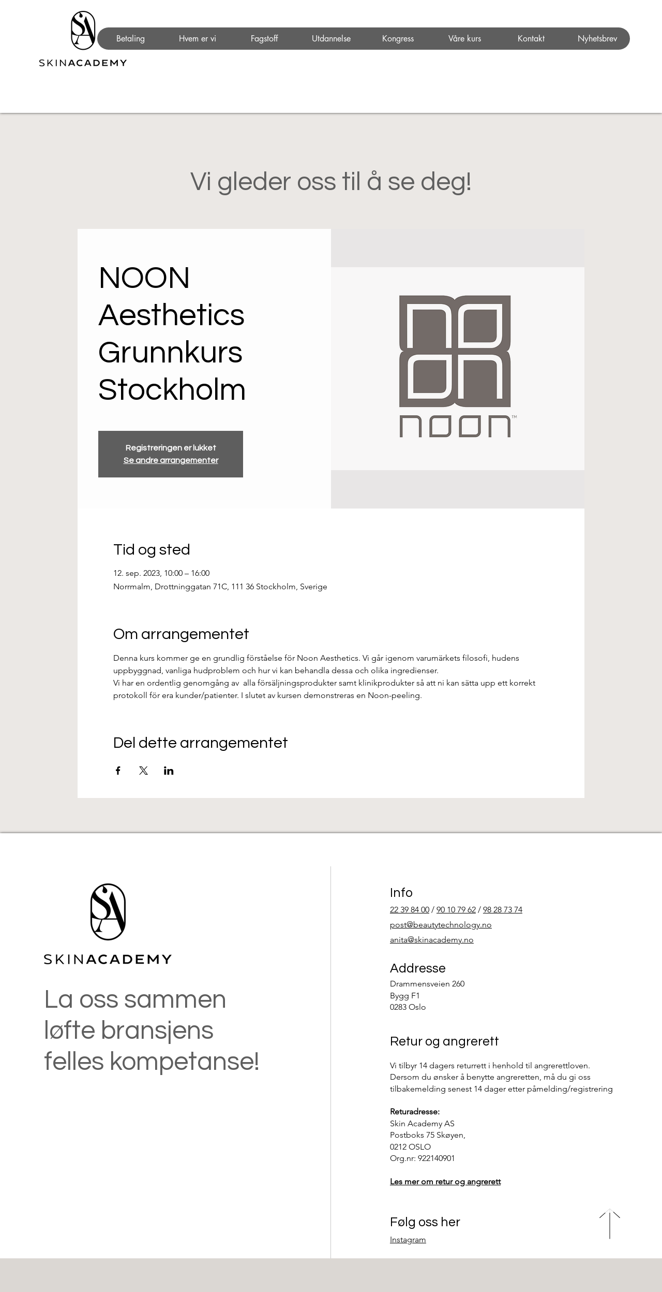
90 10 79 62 (456, 909)
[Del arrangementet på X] (143, 770)
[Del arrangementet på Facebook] (118, 770)
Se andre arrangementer (171, 460)
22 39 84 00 (409, 909)
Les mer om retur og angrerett (445, 1181)
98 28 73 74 (502, 909)
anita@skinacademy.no (432, 940)
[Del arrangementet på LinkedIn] (169, 770)
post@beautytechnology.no (441, 925)
